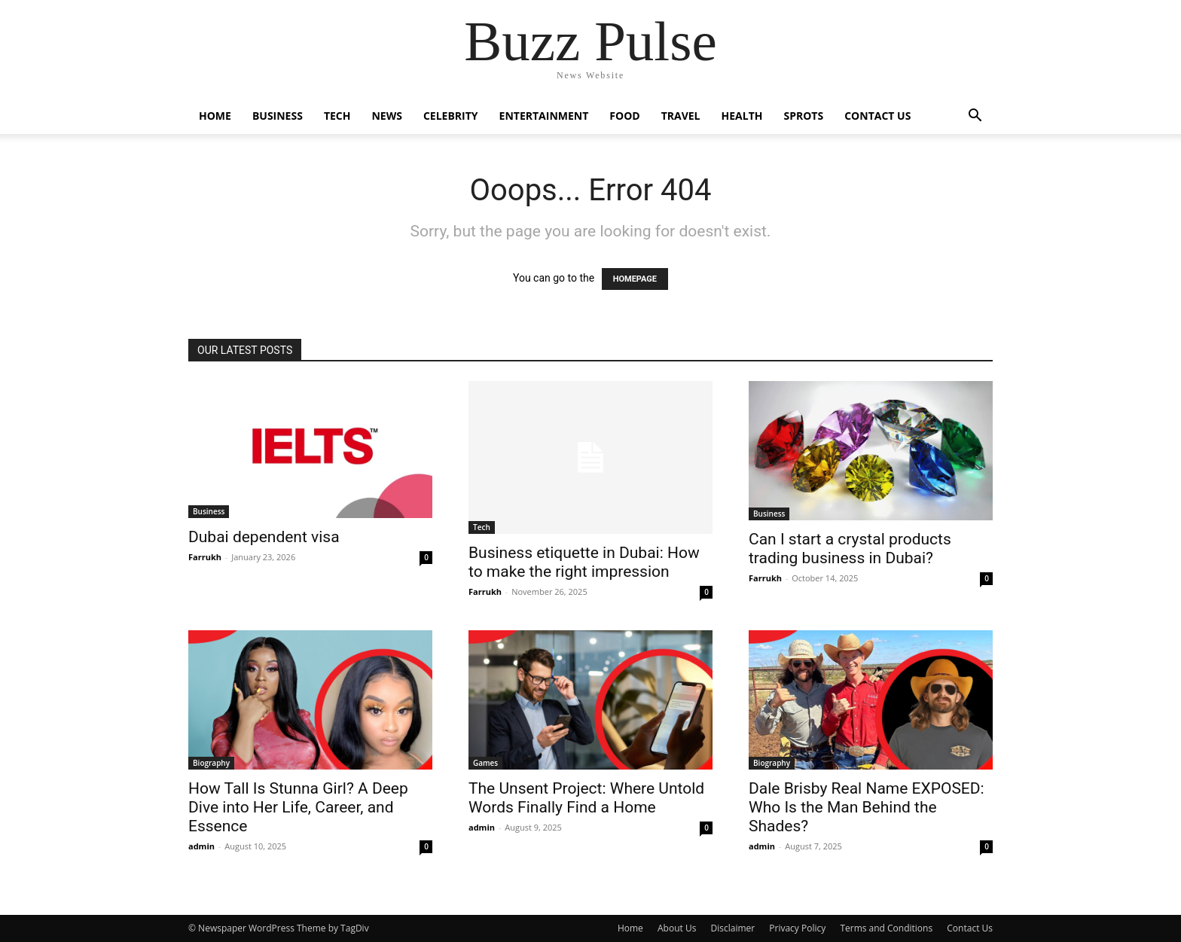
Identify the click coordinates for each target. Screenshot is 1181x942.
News (386, 115)
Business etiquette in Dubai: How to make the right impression (584, 562)
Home (215, 115)
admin (201, 846)
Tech (337, 115)
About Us (677, 928)
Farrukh (204, 556)
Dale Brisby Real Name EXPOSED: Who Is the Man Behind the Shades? (866, 807)
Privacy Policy (797, 928)
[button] (975, 117)
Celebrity (450, 115)
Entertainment (544, 115)
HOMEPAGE (635, 279)
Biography (211, 763)
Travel (680, 115)
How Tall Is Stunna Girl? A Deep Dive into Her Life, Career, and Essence (298, 807)
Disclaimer (732, 928)
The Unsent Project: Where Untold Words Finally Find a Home (586, 797)
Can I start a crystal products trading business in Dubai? (850, 548)
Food (624, 115)
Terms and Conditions (886, 928)
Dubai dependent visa (264, 537)
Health (742, 115)
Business (277, 115)
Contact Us (877, 115)
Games (485, 763)
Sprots (803, 115)
